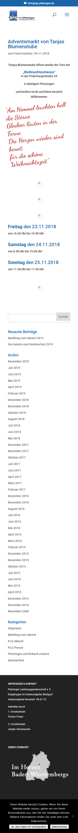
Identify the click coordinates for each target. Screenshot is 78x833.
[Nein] (73, 816)
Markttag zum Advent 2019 (25, 338)
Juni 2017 (14, 470)
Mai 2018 (14, 438)
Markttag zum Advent (22, 634)
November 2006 (18, 611)
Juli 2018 (14, 425)
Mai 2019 (14, 380)
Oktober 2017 (17, 457)
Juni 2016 (14, 521)
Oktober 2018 (17, 412)
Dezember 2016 (18, 496)
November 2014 (18, 605)
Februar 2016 (17, 547)
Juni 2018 (14, 432)
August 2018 (16, 419)
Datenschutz (59, 826)
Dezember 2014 (18, 598)
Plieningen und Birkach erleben (28, 654)
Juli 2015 (14, 573)
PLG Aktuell (16, 641)
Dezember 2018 (18, 400)
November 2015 (18, 560)
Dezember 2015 (18, 553)
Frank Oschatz (22, 53)
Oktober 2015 (17, 566)
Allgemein (14, 628)
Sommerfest (16, 660)
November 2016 (18, 502)
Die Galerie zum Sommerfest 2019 (30, 344)
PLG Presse (15, 647)
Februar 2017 (17, 489)
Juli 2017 (14, 464)
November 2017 (18, 451)
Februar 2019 (17, 393)
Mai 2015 (14, 585)
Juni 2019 (14, 374)
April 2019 (14, 387)
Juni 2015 (14, 579)
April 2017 (14, 476)
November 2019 (18, 361)
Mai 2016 (14, 528)
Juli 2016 (14, 515)
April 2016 (14, 534)
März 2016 (15, 541)
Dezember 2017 (18, 444)
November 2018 (18, 406)
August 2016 (16, 509)
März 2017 (15, 483)
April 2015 (14, 592)
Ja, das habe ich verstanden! (28, 826)
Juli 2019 (14, 367)
